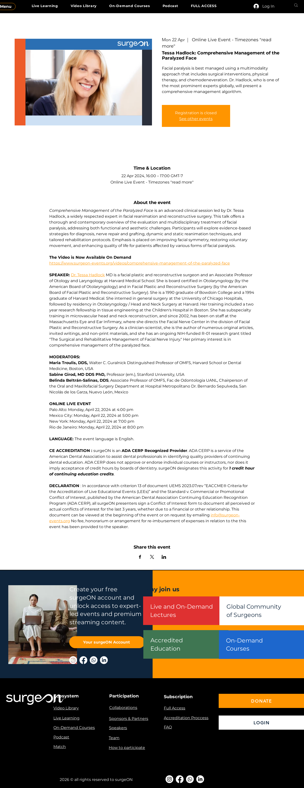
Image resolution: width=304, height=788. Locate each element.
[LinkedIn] (104, 660)
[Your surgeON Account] (107, 642)
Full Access (174, 708)
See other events (196, 118)
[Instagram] (73, 660)
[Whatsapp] (94, 660)
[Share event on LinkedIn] (164, 557)
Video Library (66, 708)
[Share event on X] (152, 557)
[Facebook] (83, 660)
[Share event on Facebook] (140, 557)
